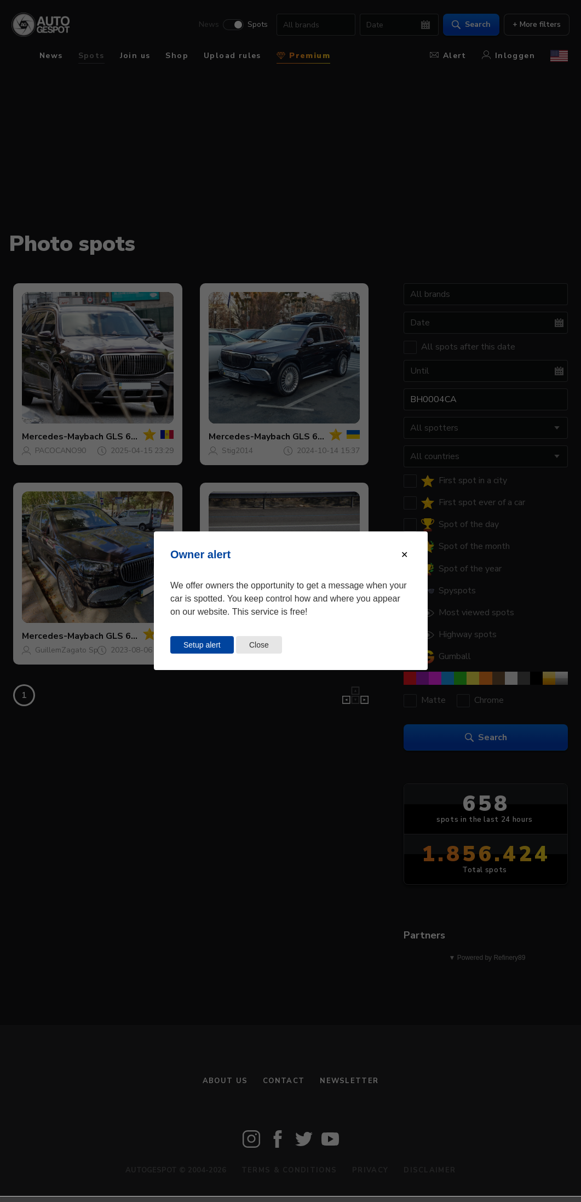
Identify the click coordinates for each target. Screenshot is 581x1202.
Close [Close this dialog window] (259, 644)
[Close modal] (404, 554)
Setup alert (202, 644)
